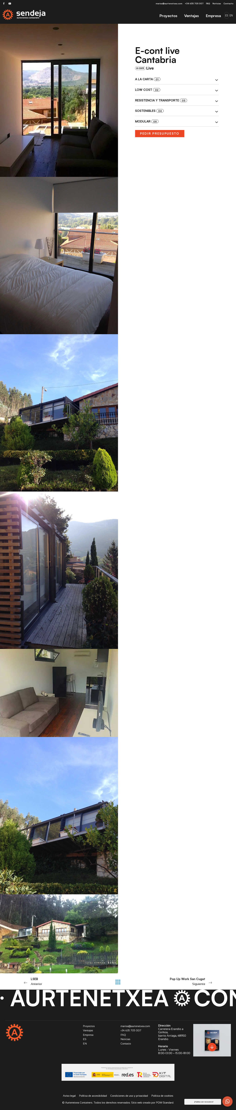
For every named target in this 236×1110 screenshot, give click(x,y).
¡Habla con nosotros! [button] (203, 1102)
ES (84, 1039)
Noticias (125, 1039)
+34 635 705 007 (131, 1030)
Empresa (88, 1034)
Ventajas (88, 1030)
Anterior (59, 981)
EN (85, 1043)
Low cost (177, 90)
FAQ (123, 1034)
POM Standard (164, 1102)
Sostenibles (177, 111)
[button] (227, 1101)
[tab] (177, 79)
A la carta (177, 80)
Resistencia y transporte (177, 101)
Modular (177, 122)
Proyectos (89, 1026)
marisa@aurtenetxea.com (135, 1026)
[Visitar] (4, 3)
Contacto (126, 1043)
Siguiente (176, 981)
